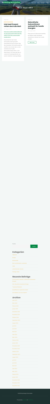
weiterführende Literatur (18, 269)
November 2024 (16, 314)
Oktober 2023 (15, 351)
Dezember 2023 (16, 345)
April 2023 (14, 368)
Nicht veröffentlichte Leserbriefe (19, 263)
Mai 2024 (14, 331)
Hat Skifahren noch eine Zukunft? (19, 292)
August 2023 (15, 356)
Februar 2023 (15, 374)
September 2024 (16, 320)
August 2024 (15, 322)
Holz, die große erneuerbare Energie (20, 284)
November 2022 (16, 382)
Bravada (24, 399)
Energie (14, 257)
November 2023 (16, 348)
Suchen (14, 243)
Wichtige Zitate (15, 271)
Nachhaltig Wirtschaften (11, 3)
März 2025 (14, 303)
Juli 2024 (14, 325)
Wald (13, 266)
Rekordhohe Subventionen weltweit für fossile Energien (36, 25)
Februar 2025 (15, 305)
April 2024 (14, 334)
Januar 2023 (15, 376)
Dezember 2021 (16, 385)
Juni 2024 (14, 328)
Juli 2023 (14, 359)
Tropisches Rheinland (17, 286)
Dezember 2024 (16, 311)
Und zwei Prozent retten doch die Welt (13, 25)
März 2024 (14, 337)
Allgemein (6, 19)
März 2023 (14, 371)
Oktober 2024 (15, 317)
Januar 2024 (15, 342)
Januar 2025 (15, 308)
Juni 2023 (14, 362)
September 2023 (16, 354)
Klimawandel (15, 260)
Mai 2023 (14, 365)
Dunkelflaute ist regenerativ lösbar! (20, 289)
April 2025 (14, 300)
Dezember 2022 (16, 379)
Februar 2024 (15, 339)
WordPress (30, 399)
